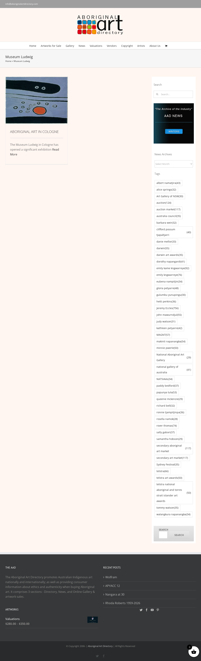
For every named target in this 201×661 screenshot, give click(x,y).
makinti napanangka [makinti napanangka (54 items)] (170, 341)
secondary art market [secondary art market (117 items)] (172, 458)
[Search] (157, 94)
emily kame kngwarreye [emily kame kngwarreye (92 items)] (172, 268)
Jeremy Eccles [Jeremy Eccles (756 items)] (167, 308)
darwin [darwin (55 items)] (162, 248)
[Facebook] (146, 609)
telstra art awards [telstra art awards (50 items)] (169, 478)
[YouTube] (152, 609)
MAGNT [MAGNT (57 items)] (163, 335)
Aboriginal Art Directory (100, 646)
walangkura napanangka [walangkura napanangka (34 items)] (173, 514)
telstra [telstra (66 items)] (162, 471)
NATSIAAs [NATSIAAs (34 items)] (164, 379)
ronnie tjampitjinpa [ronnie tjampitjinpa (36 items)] (170, 412)
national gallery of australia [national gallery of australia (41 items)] (173, 369)
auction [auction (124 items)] (163, 203)
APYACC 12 (112, 586)
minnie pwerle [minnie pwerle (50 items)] (167, 348)
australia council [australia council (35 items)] (168, 216)
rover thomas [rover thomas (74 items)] (166, 426)
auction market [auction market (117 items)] (168, 209)
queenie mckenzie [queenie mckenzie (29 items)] (169, 399)
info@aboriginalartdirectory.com (21, 3)
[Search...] (173, 94)
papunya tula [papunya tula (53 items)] (166, 392)
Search (163, 529)
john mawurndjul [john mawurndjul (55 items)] (169, 315)
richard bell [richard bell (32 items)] (165, 406)
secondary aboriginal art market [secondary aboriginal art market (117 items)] (173, 448)
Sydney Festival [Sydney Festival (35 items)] (167, 464)
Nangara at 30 (114, 594)
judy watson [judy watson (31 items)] (165, 321)
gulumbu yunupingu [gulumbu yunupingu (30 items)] (171, 295)
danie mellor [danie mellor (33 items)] (166, 242)
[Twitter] (141, 609)
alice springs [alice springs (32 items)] (166, 190)
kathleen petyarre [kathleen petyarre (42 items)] (169, 328)
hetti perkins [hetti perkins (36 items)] (166, 301)
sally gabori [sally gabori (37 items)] (165, 432)
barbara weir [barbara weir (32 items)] (166, 223)
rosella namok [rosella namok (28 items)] (167, 419)
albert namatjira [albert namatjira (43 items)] (168, 183)
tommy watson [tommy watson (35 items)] (167, 508)
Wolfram (111, 577)
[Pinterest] (157, 609)
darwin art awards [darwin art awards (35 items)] (169, 255)
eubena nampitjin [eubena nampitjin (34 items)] (169, 281)
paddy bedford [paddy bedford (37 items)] (167, 386)
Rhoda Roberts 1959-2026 (122, 603)
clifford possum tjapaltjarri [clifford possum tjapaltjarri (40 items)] (173, 232)
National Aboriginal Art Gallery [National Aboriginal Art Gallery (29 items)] (173, 357)
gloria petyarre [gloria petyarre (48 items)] (167, 288)
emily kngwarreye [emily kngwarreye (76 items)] (169, 275)
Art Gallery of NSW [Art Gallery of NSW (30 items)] (169, 196)
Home (8, 61)
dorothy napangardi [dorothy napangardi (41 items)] (170, 261)
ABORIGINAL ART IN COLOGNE (34, 131)
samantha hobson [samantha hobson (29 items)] (169, 439)
